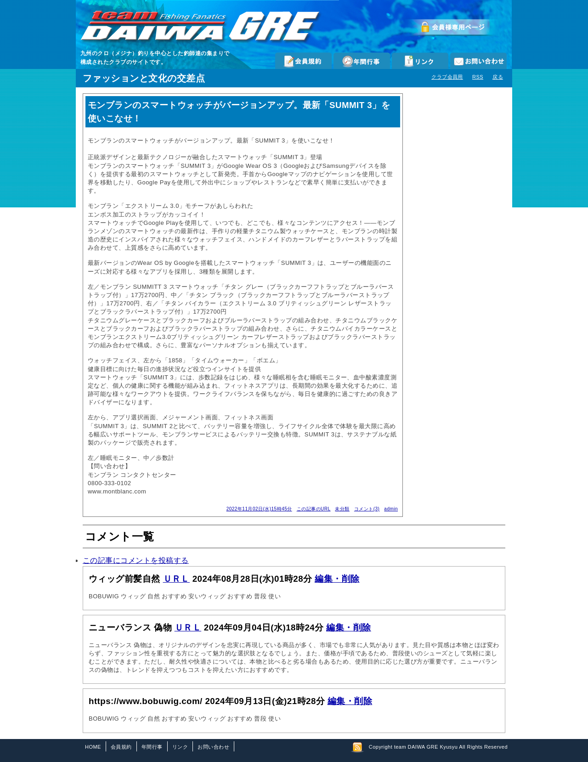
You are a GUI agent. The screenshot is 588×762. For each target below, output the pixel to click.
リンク (420, 60)
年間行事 (362, 60)
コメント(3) (367, 508)
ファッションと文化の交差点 (144, 78)
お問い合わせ (478, 60)
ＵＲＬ (176, 579)
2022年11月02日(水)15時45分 (259, 508)
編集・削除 (337, 579)
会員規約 (303, 60)
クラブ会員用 (447, 77)
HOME (93, 747)
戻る (497, 77)
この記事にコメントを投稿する (136, 560)
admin (391, 508)
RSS (477, 77)
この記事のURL (314, 508)
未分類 (342, 508)
